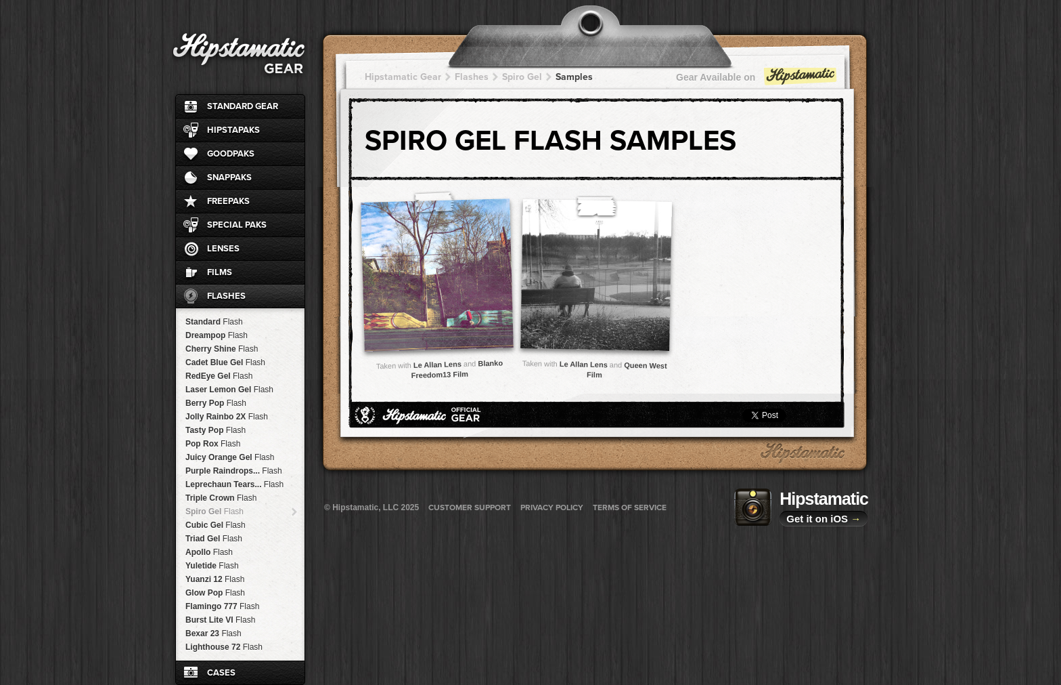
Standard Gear (242, 106)
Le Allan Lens (437, 364)
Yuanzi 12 (214, 579)
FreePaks (228, 201)
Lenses (223, 248)
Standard (214, 322)
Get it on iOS (823, 518)
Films (219, 272)
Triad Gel (213, 538)
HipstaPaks (233, 130)
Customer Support (469, 507)
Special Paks (237, 225)
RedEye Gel (218, 376)
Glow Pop (215, 593)
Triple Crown (220, 498)
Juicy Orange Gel (229, 457)
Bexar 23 (213, 633)
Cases (221, 672)
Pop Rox (212, 444)
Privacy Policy (551, 507)
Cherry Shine (221, 349)
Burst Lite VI (220, 620)
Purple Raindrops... (233, 471)
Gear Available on (757, 80)
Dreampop (216, 335)
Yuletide (212, 565)
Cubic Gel (215, 525)
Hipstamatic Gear (403, 77)
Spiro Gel (214, 511)
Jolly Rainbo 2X (226, 416)
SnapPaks (229, 177)
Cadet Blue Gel (225, 362)
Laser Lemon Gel (229, 389)
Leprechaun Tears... (234, 484)
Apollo (209, 552)
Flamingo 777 (222, 606)
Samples (574, 77)
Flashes (226, 296)
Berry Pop (215, 403)
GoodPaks (230, 153)
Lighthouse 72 (224, 647)
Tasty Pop (215, 430)
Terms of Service (630, 507)
